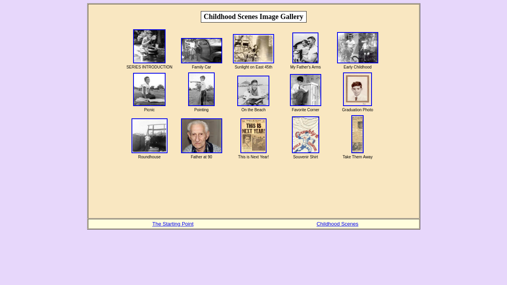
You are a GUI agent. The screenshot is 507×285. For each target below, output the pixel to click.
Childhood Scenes (337, 224)
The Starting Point (172, 224)
